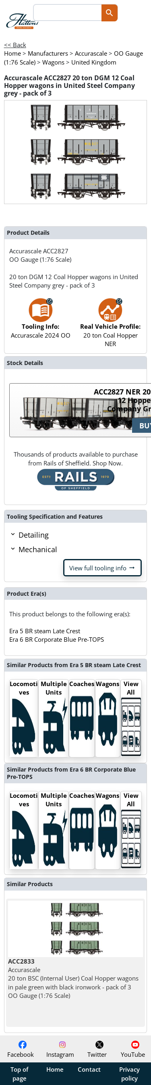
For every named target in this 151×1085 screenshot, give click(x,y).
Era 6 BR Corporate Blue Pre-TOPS (56, 639)
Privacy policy (129, 1073)
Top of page (19, 1073)
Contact (89, 1069)
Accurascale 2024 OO (40, 322)
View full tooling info (102, 568)
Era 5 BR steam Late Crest (44, 631)
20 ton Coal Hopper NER (110, 326)
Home (55, 1069)
